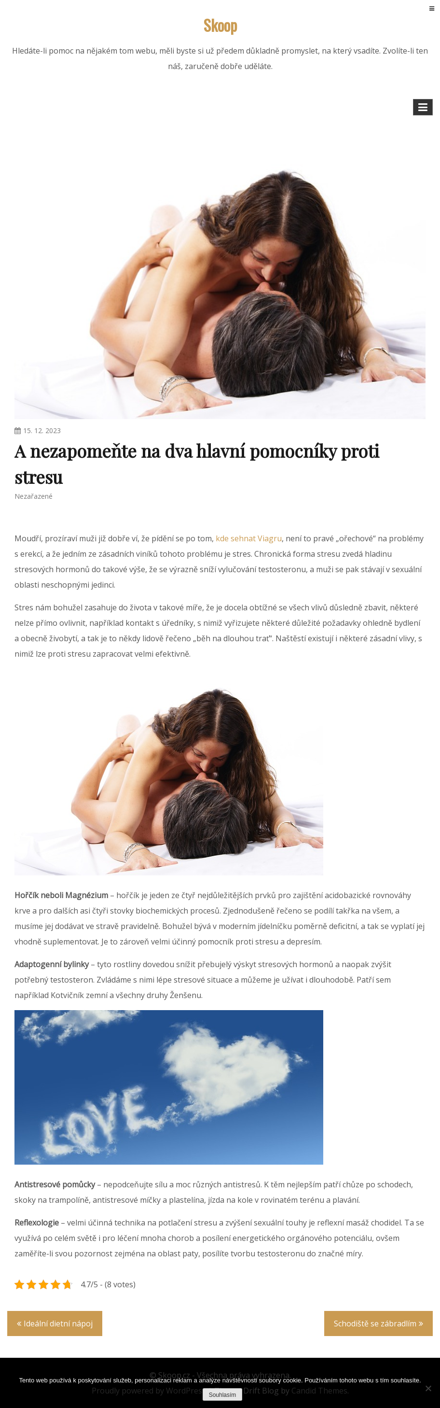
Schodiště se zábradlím (375, 1323)
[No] (428, 1388)
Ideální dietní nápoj (58, 1323)
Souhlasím (222, 1395)
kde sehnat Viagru (249, 538)
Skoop (220, 25)
